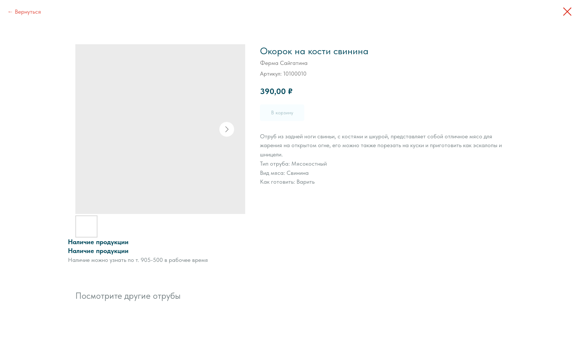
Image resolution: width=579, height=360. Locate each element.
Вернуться (28, 11)
